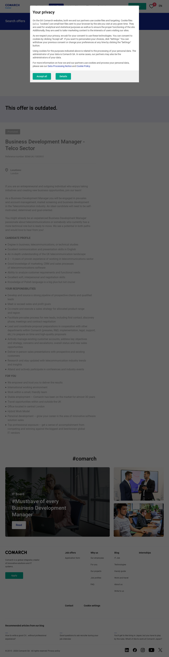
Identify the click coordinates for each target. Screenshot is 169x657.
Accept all (42, 76)
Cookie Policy (83, 66)
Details (63, 76)
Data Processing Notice (60, 66)
